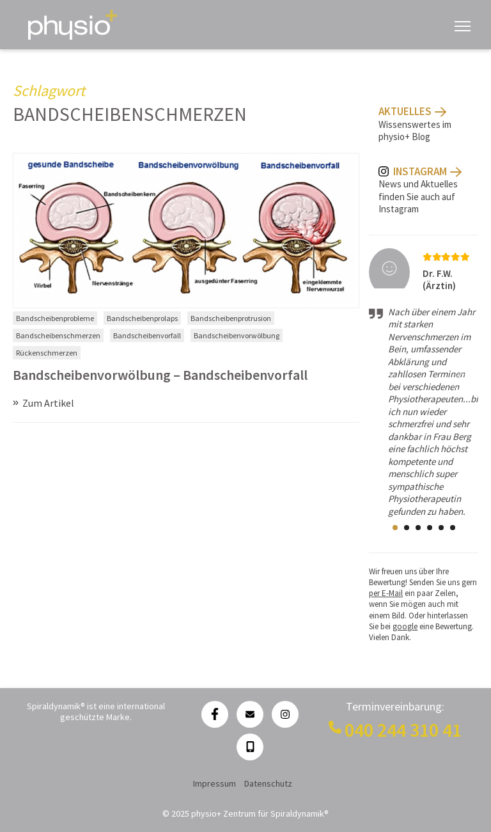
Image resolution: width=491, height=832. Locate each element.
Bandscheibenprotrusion (231, 318)
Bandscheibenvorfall (147, 335)
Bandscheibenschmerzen (58, 335)
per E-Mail (386, 593)
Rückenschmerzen (46, 352)
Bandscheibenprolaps (142, 318)
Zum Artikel (48, 402)
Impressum (214, 783)
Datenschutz (268, 783)
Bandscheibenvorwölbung (236, 335)
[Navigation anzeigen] (462, 25)
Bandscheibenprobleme (55, 318)
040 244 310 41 (403, 730)
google (405, 626)
